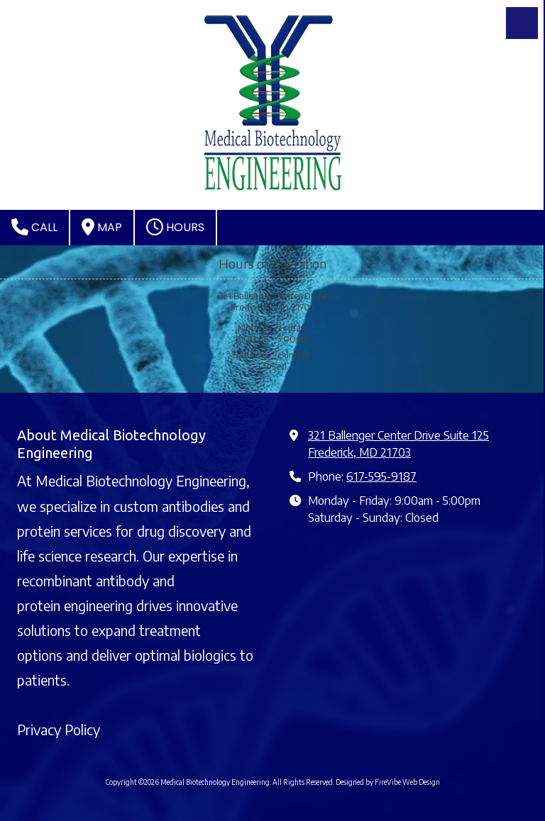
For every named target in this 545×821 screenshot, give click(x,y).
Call (34, 226)
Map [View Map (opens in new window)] (102, 226)
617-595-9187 (381, 476)
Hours (175, 226)
